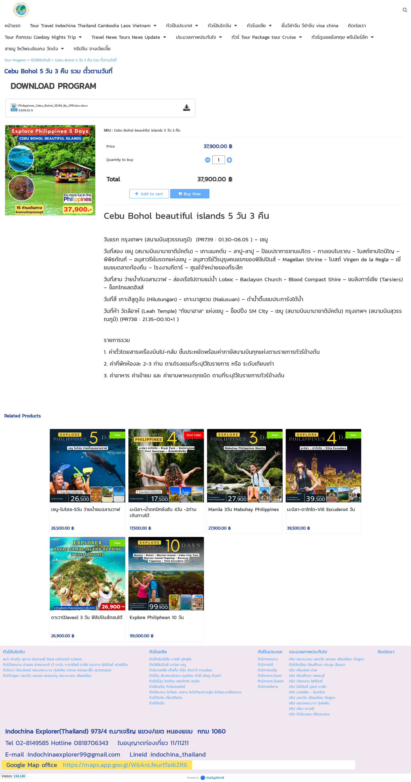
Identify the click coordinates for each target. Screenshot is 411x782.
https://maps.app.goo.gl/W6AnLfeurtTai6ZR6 (125, 764)
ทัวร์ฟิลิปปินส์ (40, 60)
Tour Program (15, 60)
